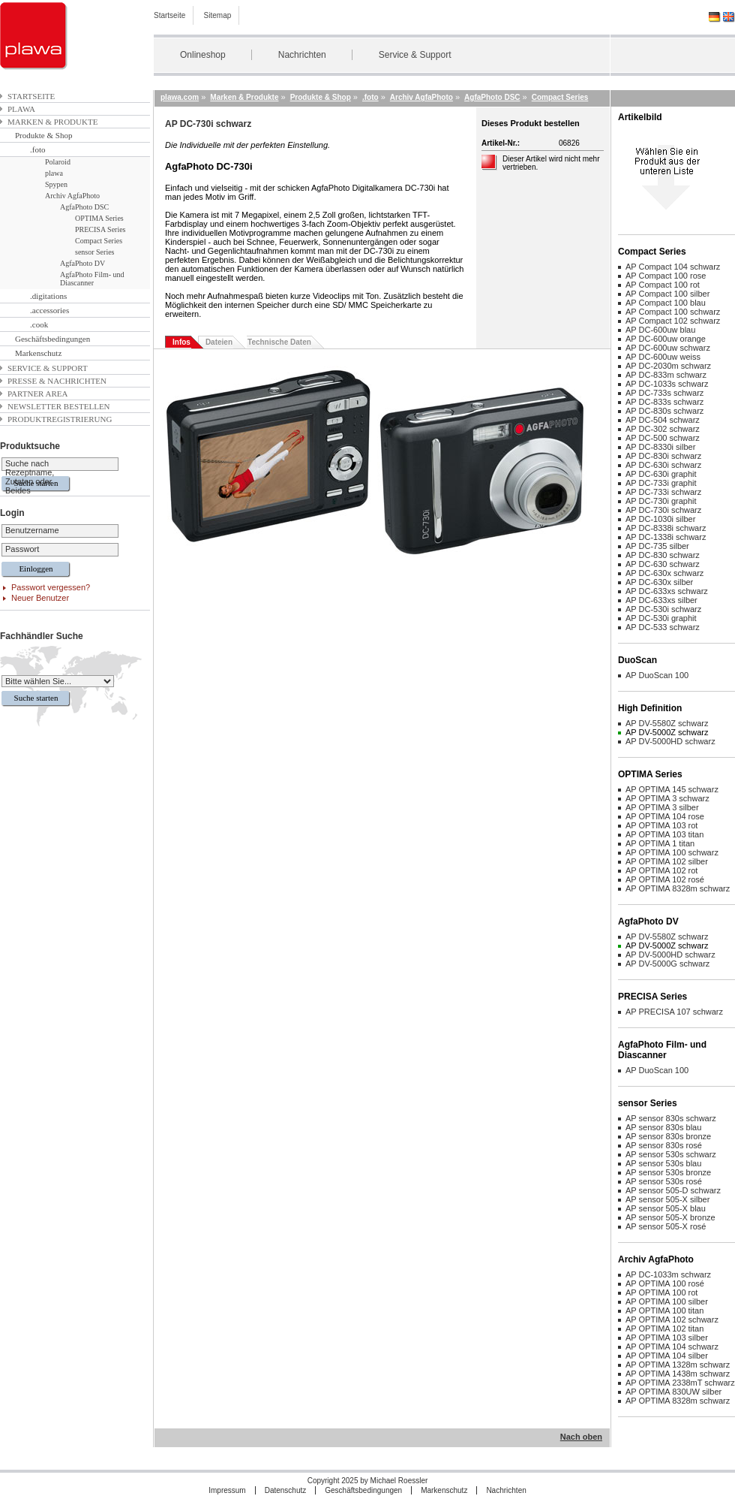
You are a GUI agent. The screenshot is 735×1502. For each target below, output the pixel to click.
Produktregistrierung (60, 419)
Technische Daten (279, 342)
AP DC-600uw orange (666, 338)
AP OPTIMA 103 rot (662, 825)
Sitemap (218, 15)
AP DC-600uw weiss (663, 356)
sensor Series (95, 252)
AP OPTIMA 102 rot (662, 870)
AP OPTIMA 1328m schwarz (678, 1364)
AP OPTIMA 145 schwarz (672, 789)
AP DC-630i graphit (661, 473)
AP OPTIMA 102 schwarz (672, 1319)
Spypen (56, 184)
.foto (37, 149)
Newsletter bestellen (59, 406)
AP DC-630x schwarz (665, 573)
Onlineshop (203, 55)
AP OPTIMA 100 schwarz (672, 852)
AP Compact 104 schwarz (673, 266)
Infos (181, 342)
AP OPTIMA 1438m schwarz (678, 1373)
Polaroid (57, 162)
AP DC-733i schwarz (663, 491)
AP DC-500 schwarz (663, 437)
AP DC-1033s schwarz (667, 383)
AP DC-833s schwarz (665, 401)
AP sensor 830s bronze (668, 1136)
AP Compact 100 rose (666, 275)
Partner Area (38, 393)
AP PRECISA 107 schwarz (674, 1011)
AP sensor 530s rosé (664, 1181)
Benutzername (32, 530)
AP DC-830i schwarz (663, 455)
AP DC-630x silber (659, 582)
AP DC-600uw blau (660, 329)
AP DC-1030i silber (660, 518)
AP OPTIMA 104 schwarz (672, 1346)
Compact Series (98, 241)
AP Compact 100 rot (663, 284)
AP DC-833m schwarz (666, 374)
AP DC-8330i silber (660, 446)
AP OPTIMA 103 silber (667, 1337)
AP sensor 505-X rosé (666, 1226)
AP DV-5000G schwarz (668, 963)
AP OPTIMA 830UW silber (674, 1391)
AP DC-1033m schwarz (668, 1274)
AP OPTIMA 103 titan (665, 834)
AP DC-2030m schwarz (668, 365)
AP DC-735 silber (657, 545)
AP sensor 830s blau (663, 1127)
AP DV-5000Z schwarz (667, 732)
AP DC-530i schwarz (663, 609)
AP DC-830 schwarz (663, 554)
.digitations (48, 295)
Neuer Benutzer (40, 597)
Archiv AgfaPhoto (72, 196)
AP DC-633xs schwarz (667, 591)
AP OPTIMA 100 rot (662, 1292)
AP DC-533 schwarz (663, 627)
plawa (21, 108)
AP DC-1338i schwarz (666, 536)
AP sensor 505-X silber (668, 1199)
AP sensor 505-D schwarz (673, 1190)
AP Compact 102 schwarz (673, 320)
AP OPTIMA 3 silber (662, 807)
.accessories (49, 310)
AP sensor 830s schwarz (671, 1118)
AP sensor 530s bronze (668, 1172)
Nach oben (581, 1436)
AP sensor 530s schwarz (671, 1154)
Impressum (226, 1490)
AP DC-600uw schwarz (668, 347)
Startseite (169, 15)
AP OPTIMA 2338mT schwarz (680, 1382)
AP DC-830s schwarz (665, 410)
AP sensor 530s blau (663, 1163)
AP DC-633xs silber (662, 600)
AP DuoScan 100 (657, 675)
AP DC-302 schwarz (663, 428)
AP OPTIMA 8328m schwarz (678, 888)
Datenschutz (286, 1490)
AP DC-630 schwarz (663, 564)
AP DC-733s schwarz (665, 392)
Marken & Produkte (53, 121)
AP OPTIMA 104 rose (665, 816)
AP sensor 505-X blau (666, 1208)
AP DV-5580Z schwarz (667, 723)
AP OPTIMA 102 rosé (665, 879)
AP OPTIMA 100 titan (665, 1310)
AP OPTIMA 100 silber (667, 1301)
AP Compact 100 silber (668, 293)
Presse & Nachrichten (57, 380)
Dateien (219, 342)
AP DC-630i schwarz (663, 464)
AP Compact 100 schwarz (673, 311)
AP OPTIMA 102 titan (665, 1328)
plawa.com (179, 97)
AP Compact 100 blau (666, 302)
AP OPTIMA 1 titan (660, 843)
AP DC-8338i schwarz (666, 527)
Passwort (22, 548)
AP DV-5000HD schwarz (671, 741)
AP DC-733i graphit (661, 482)
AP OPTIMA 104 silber (667, 1355)
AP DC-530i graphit (661, 618)
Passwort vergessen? (50, 587)
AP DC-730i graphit (661, 500)
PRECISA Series (100, 229)
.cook (39, 324)
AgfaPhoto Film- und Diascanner (92, 278)
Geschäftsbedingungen (52, 338)
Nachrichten (302, 55)
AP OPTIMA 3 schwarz (668, 798)
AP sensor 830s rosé (664, 1145)
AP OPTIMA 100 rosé (665, 1283)
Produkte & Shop (43, 135)
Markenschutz (38, 352)
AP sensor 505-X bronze (671, 1217)
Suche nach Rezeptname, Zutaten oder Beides (29, 477)
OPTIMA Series (99, 218)
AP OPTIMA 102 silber (667, 861)
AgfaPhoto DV (82, 263)
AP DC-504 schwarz (663, 419)
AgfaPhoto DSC (84, 207)
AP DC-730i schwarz (663, 509)
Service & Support (415, 55)
